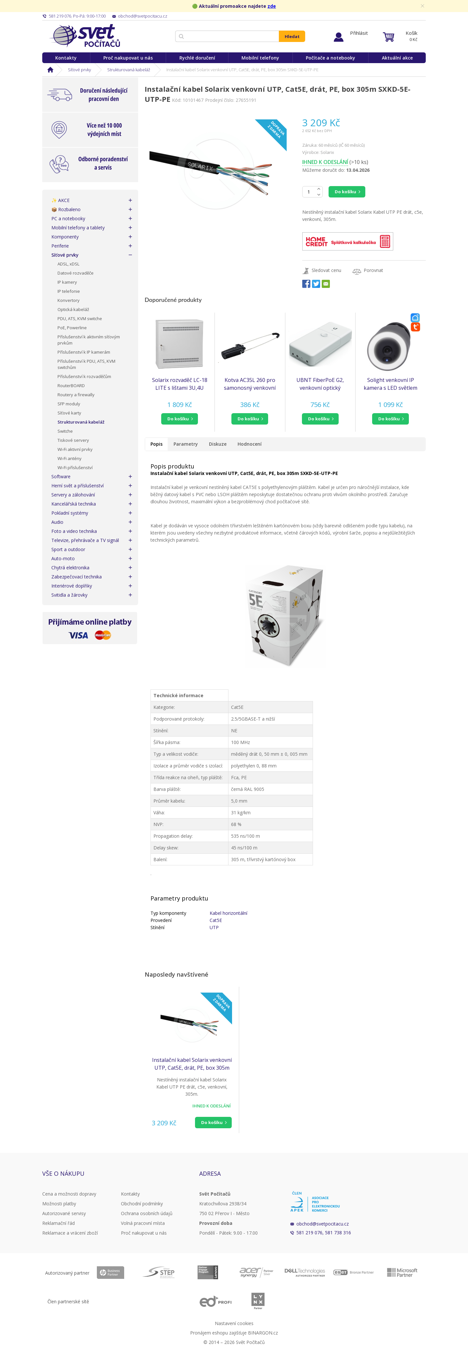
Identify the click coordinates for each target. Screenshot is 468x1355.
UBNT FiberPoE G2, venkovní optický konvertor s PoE (320, 384)
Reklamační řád (58, 1223)
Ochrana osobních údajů (147, 1213)
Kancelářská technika (73, 504)
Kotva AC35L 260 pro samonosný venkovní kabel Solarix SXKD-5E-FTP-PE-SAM (250, 384)
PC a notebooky (68, 218)
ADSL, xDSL (68, 264)
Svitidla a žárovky (69, 595)
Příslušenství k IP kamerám (84, 352)
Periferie (60, 246)
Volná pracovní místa (143, 1223)
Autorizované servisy (64, 1213)
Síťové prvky (79, 70)
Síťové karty (69, 413)
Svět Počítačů (84, 35)
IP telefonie (69, 291)
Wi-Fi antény (70, 458)
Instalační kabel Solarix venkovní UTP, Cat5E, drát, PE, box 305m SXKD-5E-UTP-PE (192, 1064)
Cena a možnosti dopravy (69, 1194)
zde (271, 6)
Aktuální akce (397, 58)
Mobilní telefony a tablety (78, 227)
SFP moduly (69, 404)
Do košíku (345, 192)
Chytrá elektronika (70, 567)
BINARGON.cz (263, 1333)
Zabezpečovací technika (76, 577)
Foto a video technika (74, 531)
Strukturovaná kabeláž (128, 70)
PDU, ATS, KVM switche (80, 318)
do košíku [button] (178, 419)
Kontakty (66, 58)
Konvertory (69, 300)
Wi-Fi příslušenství (75, 467)
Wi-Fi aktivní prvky (75, 449)
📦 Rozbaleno (66, 209)
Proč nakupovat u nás (128, 58)
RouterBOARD (71, 385)
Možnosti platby (59, 1203)
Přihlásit (359, 33)
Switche (65, 431)
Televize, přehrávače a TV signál (85, 540)
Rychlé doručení (197, 58)
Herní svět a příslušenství (77, 485)
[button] (179, 419)
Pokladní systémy (69, 513)
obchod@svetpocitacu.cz (322, 1224)
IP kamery (67, 282)
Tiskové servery (73, 440)
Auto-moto (63, 558)
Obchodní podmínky (142, 1203)
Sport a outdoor (68, 549)
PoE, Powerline (72, 328)
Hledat (292, 36)
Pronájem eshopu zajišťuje (218, 1333)
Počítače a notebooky (330, 58)
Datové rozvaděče (76, 273)
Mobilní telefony (260, 58)
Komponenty (65, 237)
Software (61, 476)
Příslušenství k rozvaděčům (84, 376)
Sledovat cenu (326, 270)
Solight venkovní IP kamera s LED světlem (390, 383)
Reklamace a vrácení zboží (70, 1233)
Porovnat (373, 270)
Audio (57, 522)
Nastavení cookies (234, 1323)
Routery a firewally (76, 395)
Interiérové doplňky (71, 586)
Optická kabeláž (73, 309)
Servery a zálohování (73, 495)
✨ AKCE (60, 200)
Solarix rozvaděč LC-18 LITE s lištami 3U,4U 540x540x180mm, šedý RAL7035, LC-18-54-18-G (179, 384)
